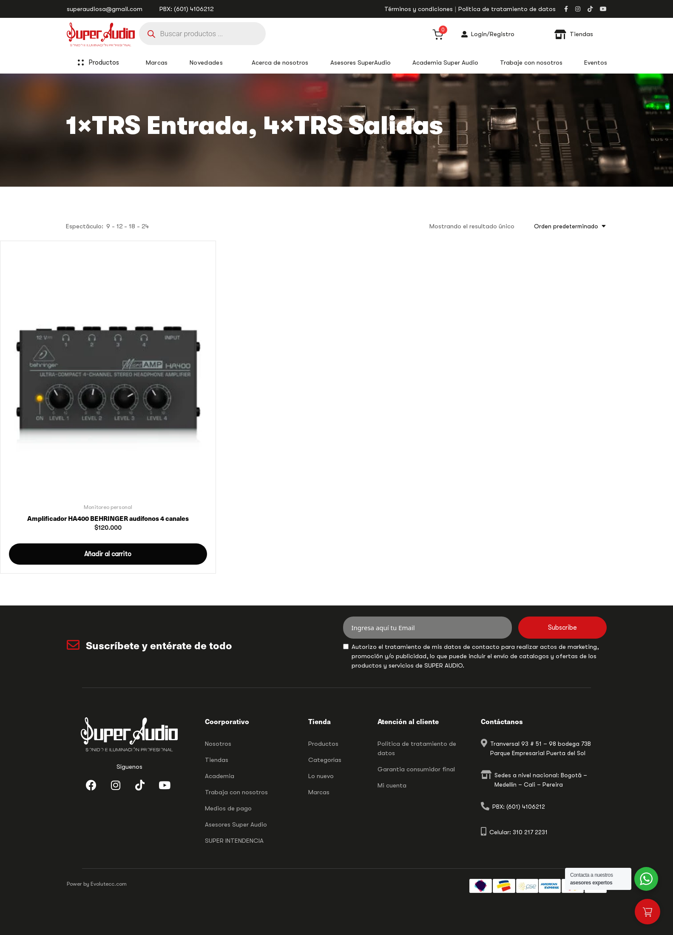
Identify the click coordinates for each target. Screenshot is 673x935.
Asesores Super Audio (236, 824)
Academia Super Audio (445, 62)
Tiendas (216, 760)
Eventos (595, 62)
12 (119, 226)
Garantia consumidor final (416, 769)
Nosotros (218, 743)
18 (132, 226)
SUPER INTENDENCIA (234, 840)
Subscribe (562, 627)
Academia (219, 776)
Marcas (318, 792)
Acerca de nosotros (280, 62)
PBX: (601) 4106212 (186, 9)
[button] (108, 554)
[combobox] (567, 226)
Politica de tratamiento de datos (417, 748)
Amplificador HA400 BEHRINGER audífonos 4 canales (108, 518)
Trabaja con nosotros (236, 792)
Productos (108, 62)
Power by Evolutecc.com (97, 884)
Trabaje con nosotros (531, 62)
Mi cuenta (392, 785)
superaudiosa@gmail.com (104, 9)
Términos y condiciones (418, 9)
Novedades (206, 62)
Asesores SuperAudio (360, 62)
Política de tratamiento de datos (507, 9)
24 (145, 226)
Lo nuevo (321, 776)
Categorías (324, 760)
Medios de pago (228, 808)
